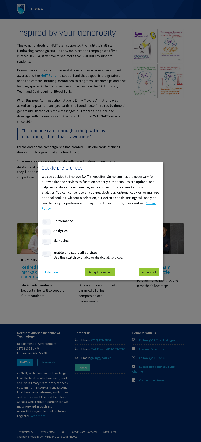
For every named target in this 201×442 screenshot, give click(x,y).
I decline (51, 272)
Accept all (149, 272)
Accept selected (100, 272)
